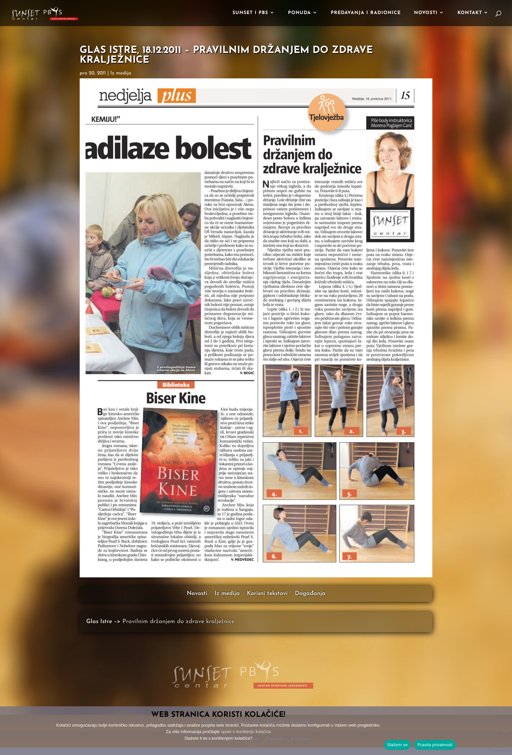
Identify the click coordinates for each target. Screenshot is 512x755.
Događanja (310, 594)
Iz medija (120, 73)
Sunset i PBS (250, 13)
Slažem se (397, 744)
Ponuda (299, 13)
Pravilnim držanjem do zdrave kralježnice (178, 621)
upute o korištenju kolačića (246, 731)
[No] (504, 731)
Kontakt (469, 13)
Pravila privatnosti (434, 744)
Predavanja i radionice (366, 13)
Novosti (426, 13)
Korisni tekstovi (267, 594)
